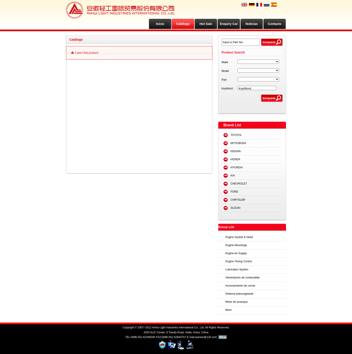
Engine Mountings (236, 245)
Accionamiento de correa (240, 285)
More (228, 310)
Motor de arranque (236, 301)
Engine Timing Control (238, 261)
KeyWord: (227, 88)
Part (224, 79)
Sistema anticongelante (239, 293)
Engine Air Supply (236, 253)
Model (225, 71)
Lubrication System (236, 269)
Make (225, 62)
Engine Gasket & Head (239, 237)
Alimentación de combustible (242, 277)
